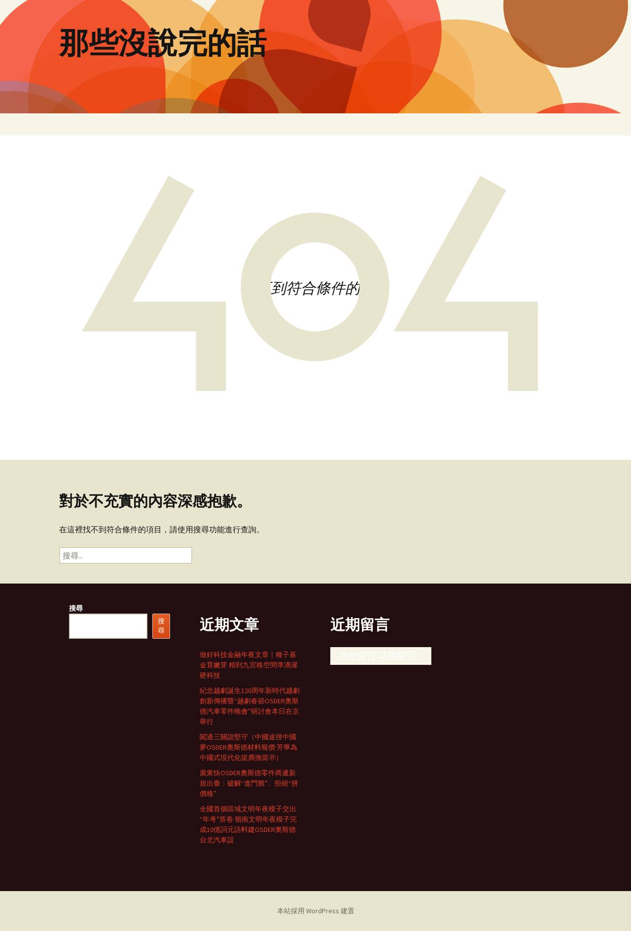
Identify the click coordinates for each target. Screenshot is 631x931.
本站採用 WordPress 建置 (315, 910)
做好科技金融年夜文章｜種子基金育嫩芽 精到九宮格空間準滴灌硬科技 (249, 665)
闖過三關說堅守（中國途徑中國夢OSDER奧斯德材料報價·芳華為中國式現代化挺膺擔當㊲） (248, 747)
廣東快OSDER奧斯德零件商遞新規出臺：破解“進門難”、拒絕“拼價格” (249, 783)
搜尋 (76, 608)
